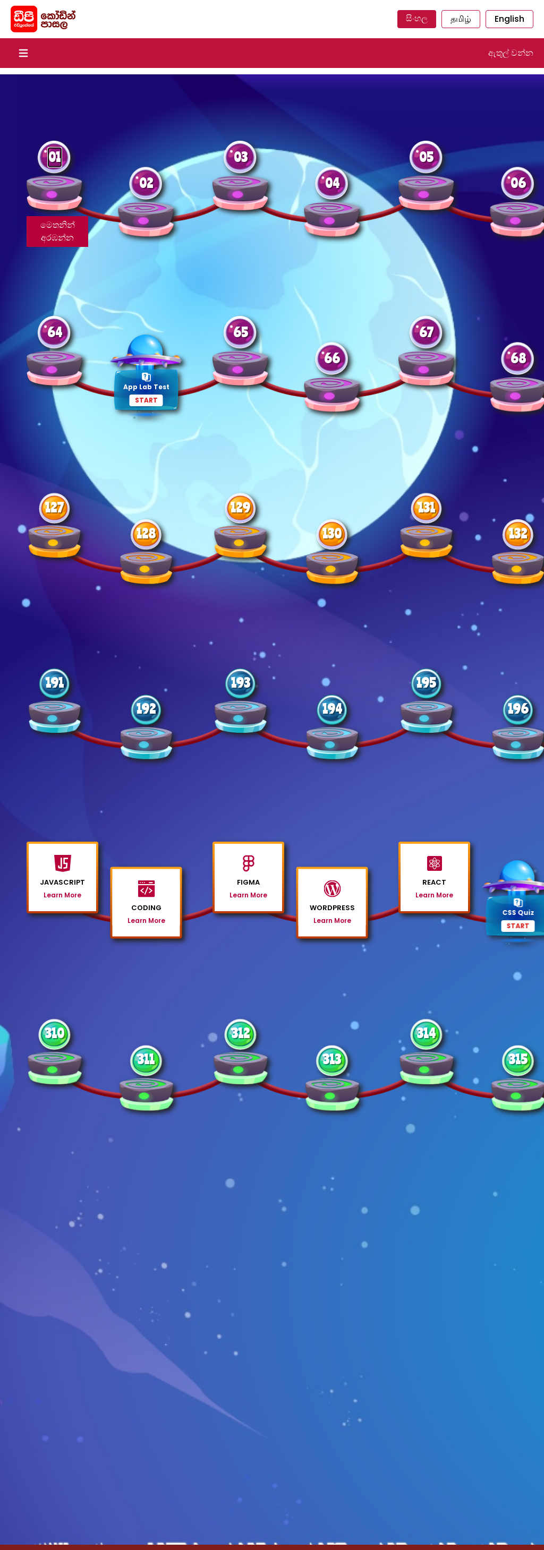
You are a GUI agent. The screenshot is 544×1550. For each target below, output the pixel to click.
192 (146, 708)
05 (426, 157)
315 (518, 1059)
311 (146, 1059)
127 (54, 507)
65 (240, 332)
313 (332, 1059)
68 (518, 358)
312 (241, 1033)
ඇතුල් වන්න (510, 53)
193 (240, 682)
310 (54, 1033)
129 (240, 507)
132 (518, 533)
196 (518, 708)
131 (426, 507)
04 (332, 183)
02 (146, 183)
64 (54, 332)
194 (332, 708)
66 (332, 358)
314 (426, 1033)
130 (332, 533)
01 (54, 157)
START (146, 400)
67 (426, 332)
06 (518, 183)
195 (426, 682)
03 (241, 157)
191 (55, 682)
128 (146, 533)
